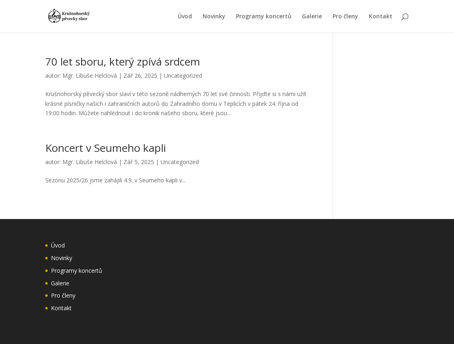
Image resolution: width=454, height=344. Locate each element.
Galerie (312, 16)
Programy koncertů (263, 16)
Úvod (185, 16)
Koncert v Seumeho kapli (105, 147)
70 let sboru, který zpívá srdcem (122, 61)
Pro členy (345, 16)
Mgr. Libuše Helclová (89, 75)
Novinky (214, 16)
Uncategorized (183, 75)
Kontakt (380, 16)
